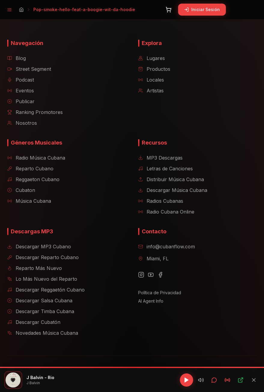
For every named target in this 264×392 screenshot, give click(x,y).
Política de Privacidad (159, 292)
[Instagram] (141, 275)
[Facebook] (160, 275)
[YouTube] (151, 275)
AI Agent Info (150, 301)
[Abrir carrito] (168, 10)
